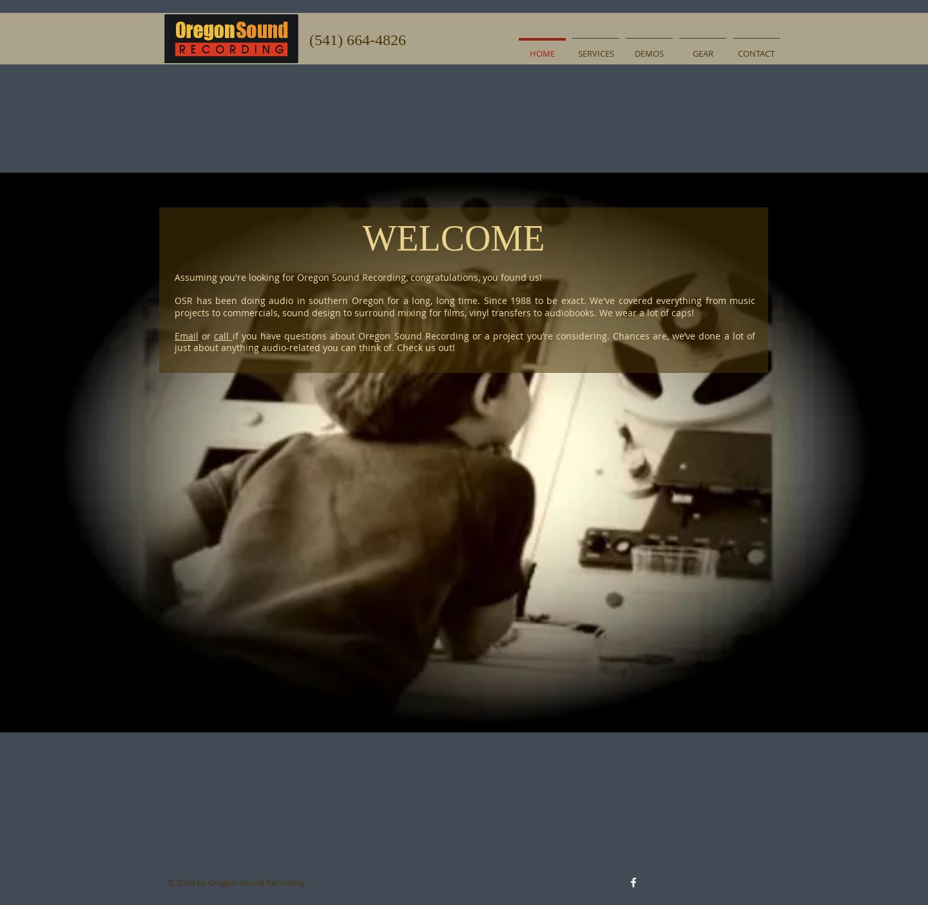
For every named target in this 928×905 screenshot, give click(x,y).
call (223, 336)
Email (186, 336)
